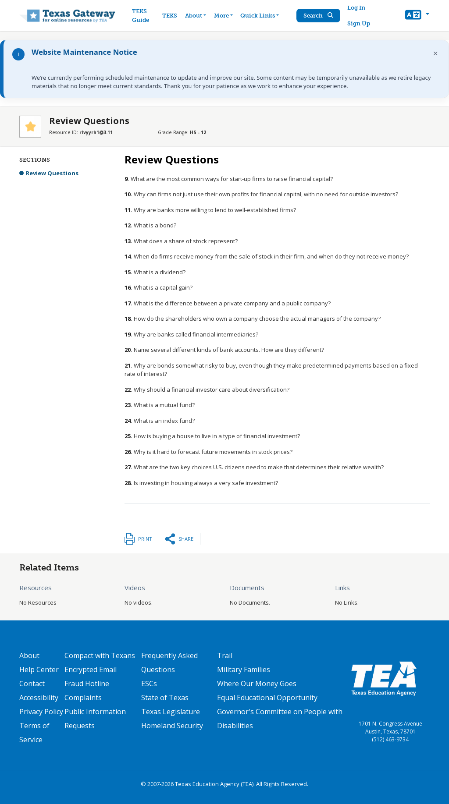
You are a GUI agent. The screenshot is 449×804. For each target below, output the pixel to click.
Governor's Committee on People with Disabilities (279, 718)
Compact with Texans (99, 655)
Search (319, 15)
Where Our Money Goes (256, 683)
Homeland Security (172, 725)
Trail (224, 655)
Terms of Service (34, 732)
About (29, 655)
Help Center (39, 669)
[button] (417, 16)
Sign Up (359, 23)
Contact (32, 683)
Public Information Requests (95, 718)
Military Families (243, 669)
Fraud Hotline (86, 683)
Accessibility (38, 697)
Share (185, 538)
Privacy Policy (41, 711)
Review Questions (52, 173)
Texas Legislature (170, 711)
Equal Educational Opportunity (267, 697)
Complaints (83, 697)
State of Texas (165, 697)
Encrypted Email (90, 669)
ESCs (149, 683)
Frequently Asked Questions (169, 662)
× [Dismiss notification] (435, 53)
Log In (357, 7)
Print (145, 538)
